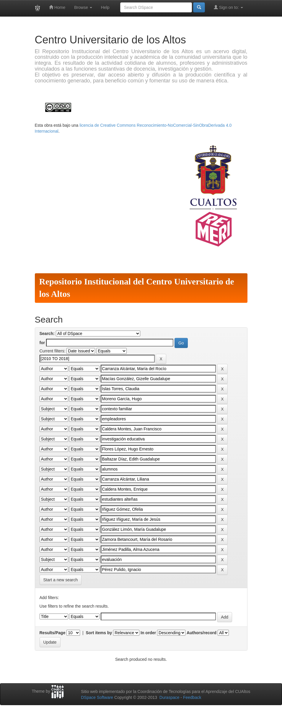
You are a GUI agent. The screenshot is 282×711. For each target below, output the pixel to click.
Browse (83, 7)
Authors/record (201, 632)
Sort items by (99, 632)
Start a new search (60, 579)
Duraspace (169, 697)
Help (105, 7)
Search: (47, 333)
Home (57, 7)
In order (148, 632)
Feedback (192, 697)
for (42, 342)
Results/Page (53, 632)
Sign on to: (228, 7)
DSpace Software (97, 697)
